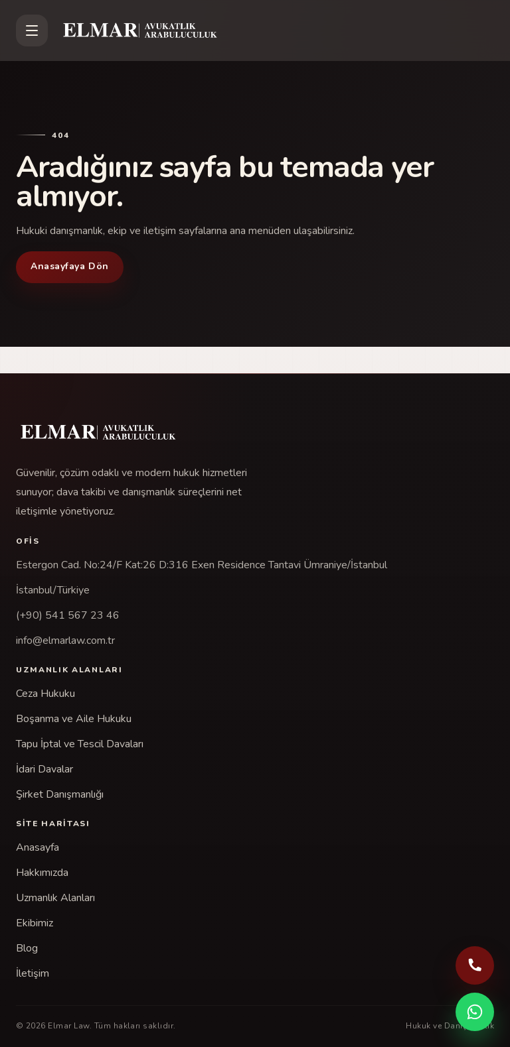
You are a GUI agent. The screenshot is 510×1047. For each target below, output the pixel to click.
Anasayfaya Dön (70, 266)
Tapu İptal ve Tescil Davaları (79, 744)
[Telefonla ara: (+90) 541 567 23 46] (475, 965)
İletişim (32, 973)
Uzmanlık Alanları (55, 898)
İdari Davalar (44, 769)
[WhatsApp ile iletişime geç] (475, 1012)
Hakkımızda (42, 872)
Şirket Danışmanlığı (60, 794)
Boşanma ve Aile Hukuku (73, 718)
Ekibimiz (34, 923)
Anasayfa (37, 847)
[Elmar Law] (276, 30)
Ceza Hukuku (45, 693)
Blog (27, 948)
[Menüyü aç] (32, 30)
